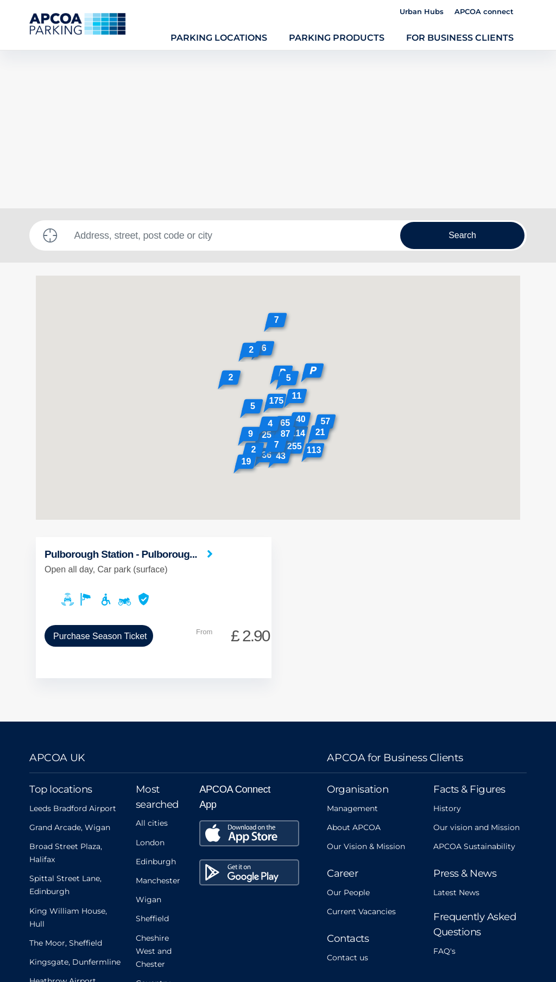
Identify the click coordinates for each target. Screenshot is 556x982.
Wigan (148, 742)
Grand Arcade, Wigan (69, 669)
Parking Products (336, 37)
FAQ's (444, 793)
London (150, 685)
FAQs (306, 928)
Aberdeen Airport (62, 842)
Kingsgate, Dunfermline (75, 804)
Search (462, 77)
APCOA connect (484, 11)
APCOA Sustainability (474, 688)
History (447, 650)
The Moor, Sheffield (65, 785)
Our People (348, 734)
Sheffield (152, 761)
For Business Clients (460, 37)
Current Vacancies (361, 753)
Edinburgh (156, 704)
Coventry (153, 825)
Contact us (347, 800)
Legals (186, 928)
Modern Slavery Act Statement (90, 928)
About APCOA (354, 669)
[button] (313, 216)
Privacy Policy (247, 928)
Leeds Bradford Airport (72, 650)
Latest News (456, 734)
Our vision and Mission (476, 669)
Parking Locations (218, 37)
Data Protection (370, 928)
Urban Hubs (422, 11)
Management (352, 650)
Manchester (158, 723)
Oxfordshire (158, 844)
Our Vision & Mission (366, 688)
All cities (152, 665)
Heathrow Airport (62, 823)
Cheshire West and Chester (154, 793)
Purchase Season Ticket (100, 478)
